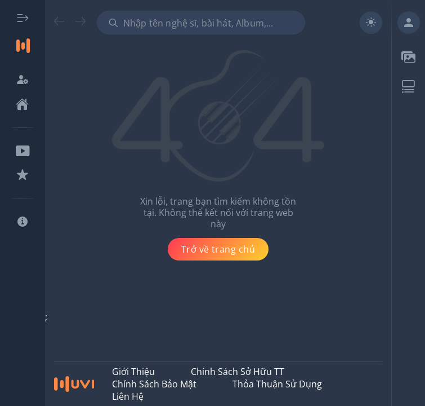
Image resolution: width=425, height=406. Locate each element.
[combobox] (201, 22)
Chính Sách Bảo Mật (154, 384)
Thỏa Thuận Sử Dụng (277, 384)
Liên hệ (128, 396)
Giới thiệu (133, 371)
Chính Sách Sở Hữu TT (237, 371)
